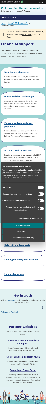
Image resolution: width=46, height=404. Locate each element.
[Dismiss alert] (42, 32)
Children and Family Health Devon (23, 356)
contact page (12, 300)
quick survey (26, 34)
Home (3, 23)
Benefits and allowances (16, 72)
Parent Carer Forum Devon (23, 370)
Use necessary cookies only (23, 237)
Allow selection (23, 231)
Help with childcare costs (17, 245)
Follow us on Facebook (9, 312)
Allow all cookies (23, 225)
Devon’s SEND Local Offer (18, 23)
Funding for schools (14, 274)
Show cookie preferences (29, 219)
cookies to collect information (21, 170)
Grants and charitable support (20, 96)
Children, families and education (22, 9)
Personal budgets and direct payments (18, 125)
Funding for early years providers (21, 259)
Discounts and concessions (18, 150)
